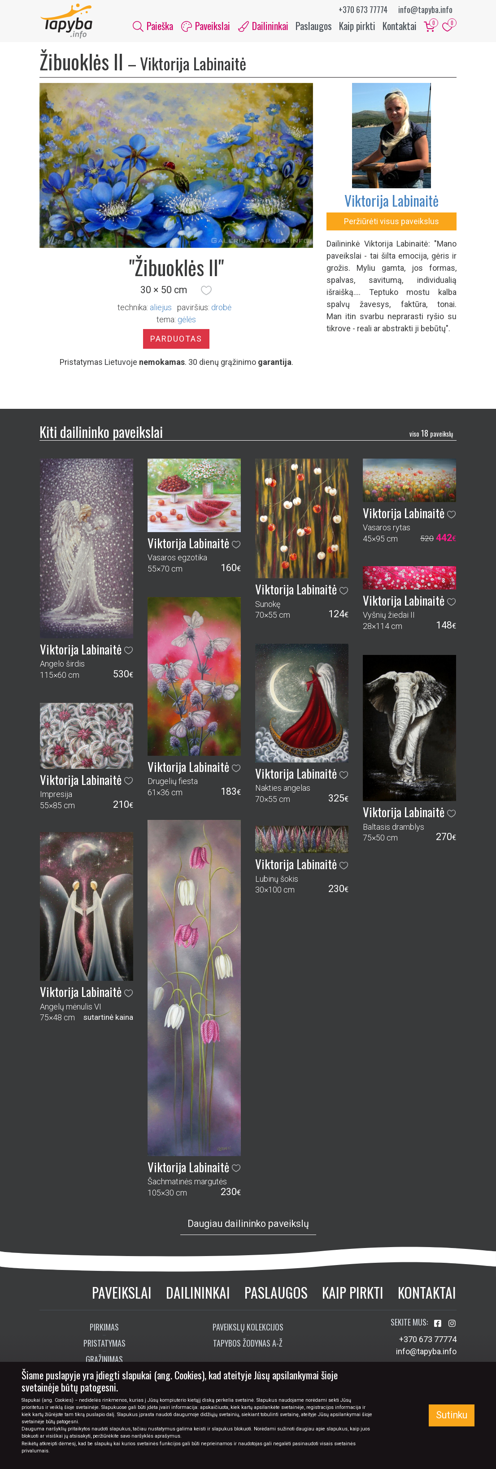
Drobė (221, 308)
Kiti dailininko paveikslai (101, 432)
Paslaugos (314, 26)
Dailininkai (198, 1293)
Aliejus (161, 308)
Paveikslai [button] (205, 26)
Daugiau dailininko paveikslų (248, 1224)
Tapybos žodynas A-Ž (248, 1344)
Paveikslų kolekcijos (248, 1328)
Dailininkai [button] (263, 26)
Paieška (153, 26)
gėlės (187, 320)
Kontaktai (400, 26)
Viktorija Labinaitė (391, 201)
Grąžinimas (104, 1360)
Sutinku (451, 1415)
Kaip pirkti (357, 26)
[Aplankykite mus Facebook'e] (438, 1324)
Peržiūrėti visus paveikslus (391, 222)
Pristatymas (104, 1344)
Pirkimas (104, 1328)
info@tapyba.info (425, 9)
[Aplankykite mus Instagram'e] (452, 1324)
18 (431, 434)
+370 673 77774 (363, 9)
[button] (206, 291)
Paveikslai (122, 1293)
